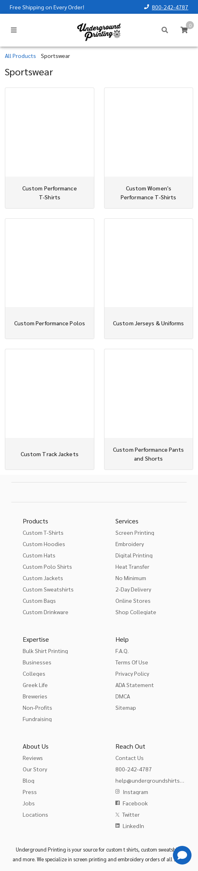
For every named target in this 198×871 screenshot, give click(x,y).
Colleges (34, 673)
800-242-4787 (170, 7)
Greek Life (35, 684)
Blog (28, 780)
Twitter (131, 814)
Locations (35, 814)
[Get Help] (182, 855)
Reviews (33, 757)
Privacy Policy (132, 673)
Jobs (29, 803)
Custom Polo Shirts (47, 566)
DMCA (122, 696)
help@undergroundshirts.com (153, 780)
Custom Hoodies (44, 543)
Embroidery (129, 543)
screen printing (89, 859)
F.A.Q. (122, 650)
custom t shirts (122, 849)
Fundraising (37, 718)
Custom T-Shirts (43, 532)
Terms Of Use (131, 662)
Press (30, 791)
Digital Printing (134, 555)
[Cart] (184, 30)
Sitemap (125, 707)
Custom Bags (39, 600)
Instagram (135, 791)
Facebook (135, 803)
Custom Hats (39, 555)
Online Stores (133, 600)
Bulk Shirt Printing (45, 650)
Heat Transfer (132, 566)
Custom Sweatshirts (48, 589)
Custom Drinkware (45, 611)
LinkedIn (133, 825)
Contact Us (129, 757)
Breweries (35, 696)
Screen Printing (134, 532)
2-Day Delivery (133, 589)
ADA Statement (134, 684)
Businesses (37, 662)
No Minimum (130, 577)
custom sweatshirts (162, 849)
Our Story (35, 769)
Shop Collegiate (135, 611)
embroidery (131, 859)
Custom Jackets (43, 577)
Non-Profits (37, 707)
